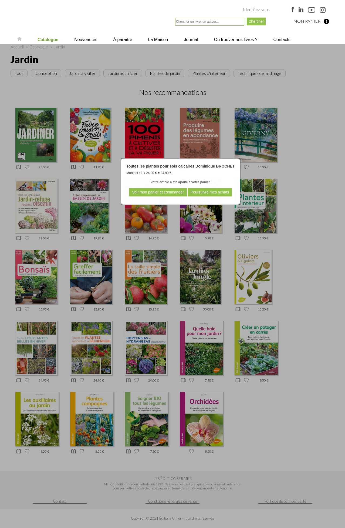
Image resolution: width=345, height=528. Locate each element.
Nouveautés (85, 39)
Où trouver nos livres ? (235, 39)
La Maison (157, 39)
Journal (190, 39)
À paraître (122, 39)
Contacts (281, 39)
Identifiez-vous (256, 9)
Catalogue (47, 39)
